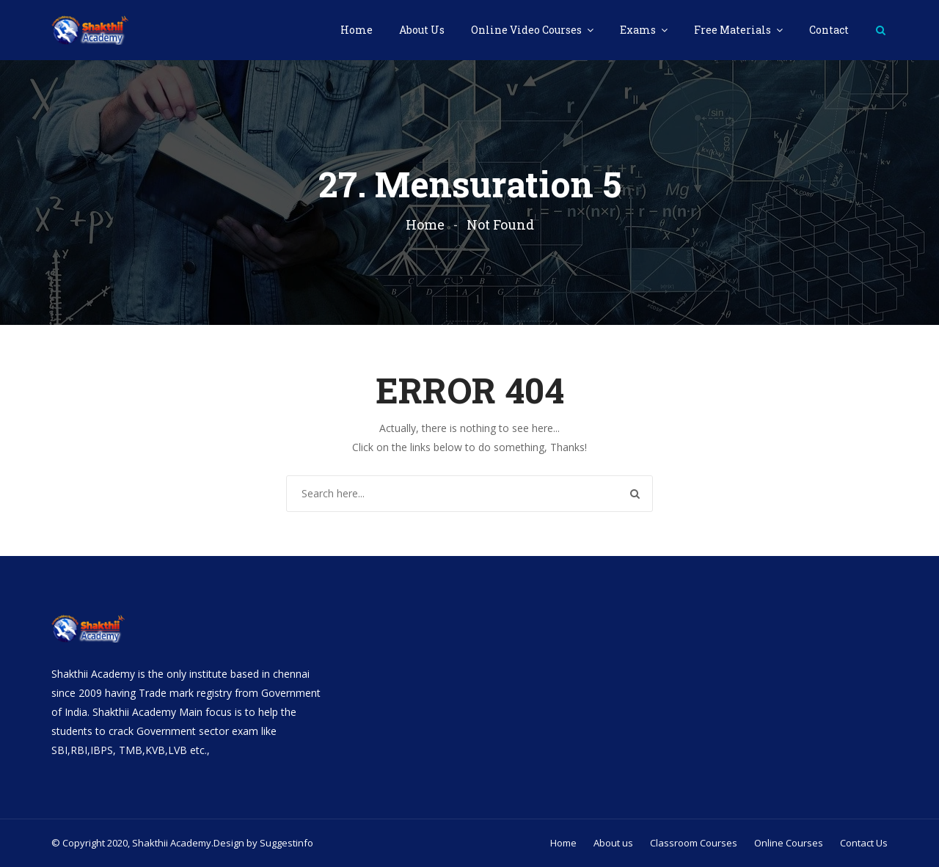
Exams (639, 30)
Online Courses (788, 842)
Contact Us (864, 842)
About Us (422, 30)
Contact (829, 30)
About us (613, 842)
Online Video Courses (527, 30)
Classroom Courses (693, 842)
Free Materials (733, 30)
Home (356, 30)
